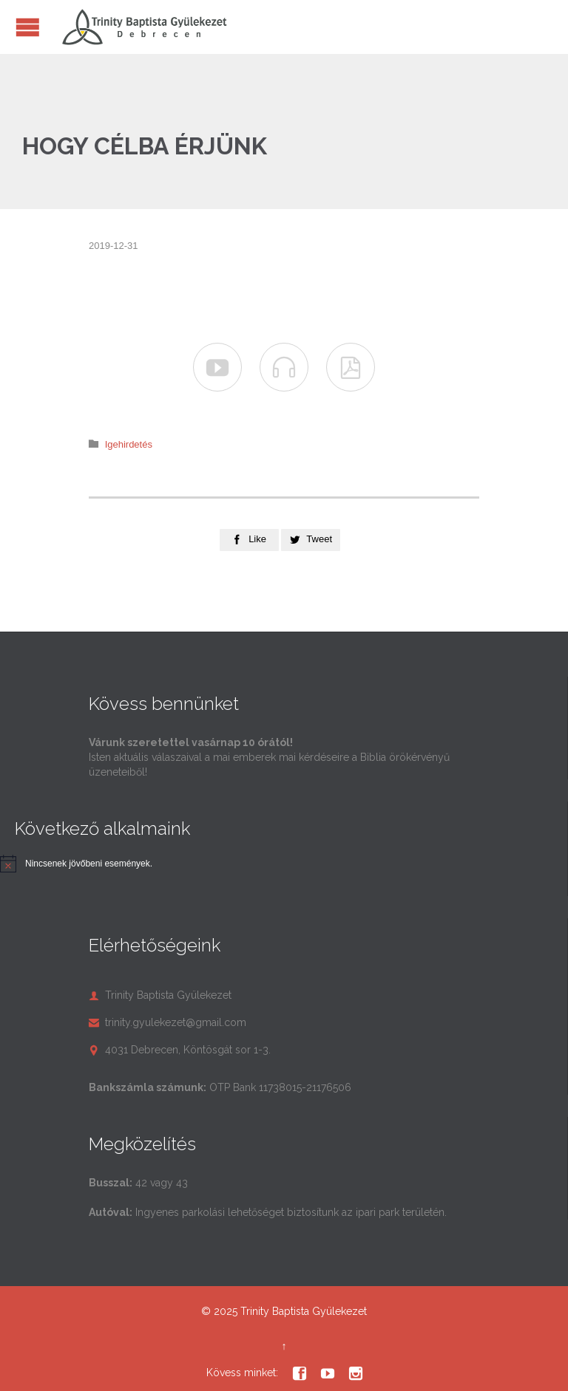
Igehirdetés (128, 444)
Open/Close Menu (27, 27)
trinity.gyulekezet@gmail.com (167, 1022)
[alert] (88, 864)
